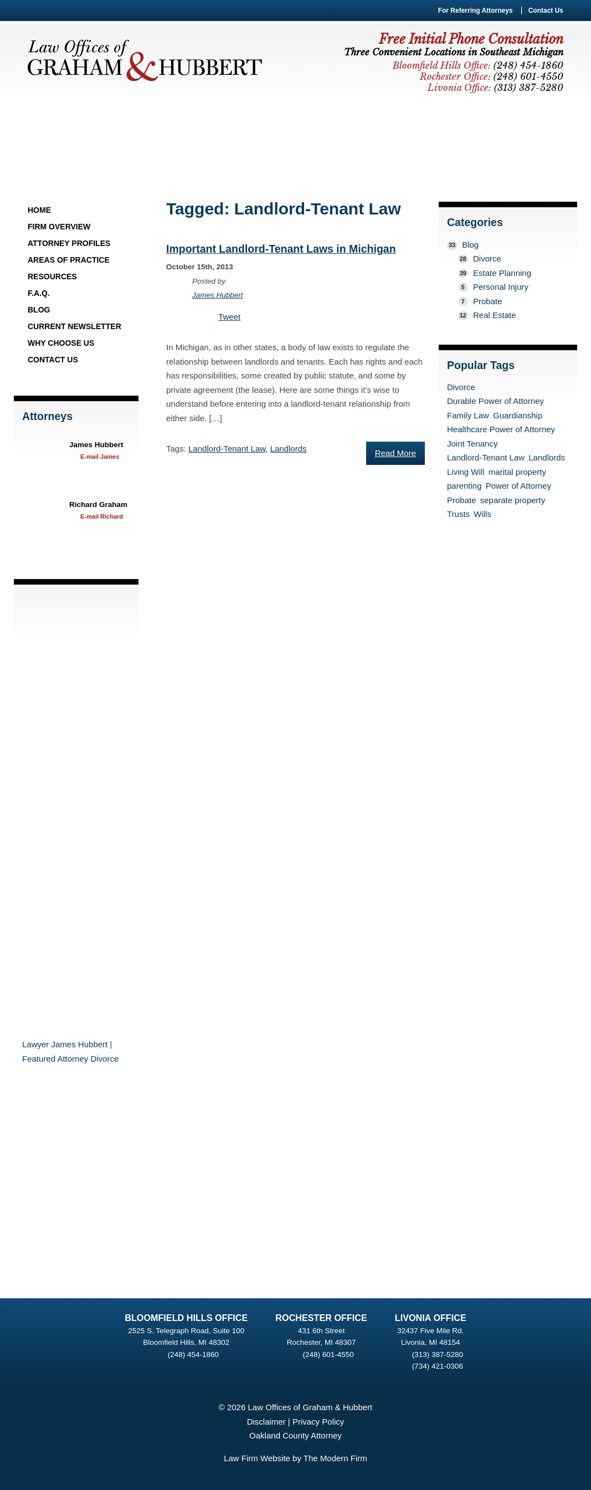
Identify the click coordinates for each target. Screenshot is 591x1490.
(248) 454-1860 (193, 1354)
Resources (52, 276)
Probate (487, 301)
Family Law (468, 415)
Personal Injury (500, 286)
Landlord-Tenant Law (226, 448)
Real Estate (494, 315)
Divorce (487, 258)
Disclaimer (266, 1421)
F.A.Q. (39, 293)
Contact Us (545, 10)
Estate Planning (502, 273)
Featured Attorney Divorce (70, 1058)
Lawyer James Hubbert (64, 1044)
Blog (39, 309)
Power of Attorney (518, 486)
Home (39, 210)
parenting (464, 486)
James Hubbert (96, 445)
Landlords (288, 448)
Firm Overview (59, 226)
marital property (517, 472)
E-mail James (99, 456)
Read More (395, 453)
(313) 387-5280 (437, 1354)
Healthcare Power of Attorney (501, 429)
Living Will (466, 472)
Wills (482, 514)
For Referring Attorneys (475, 10)
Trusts (458, 514)
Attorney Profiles (69, 243)
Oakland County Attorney (295, 1435)
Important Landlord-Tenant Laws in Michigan (281, 249)
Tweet (229, 316)
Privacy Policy (318, 1421)
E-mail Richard (101, 516)
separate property (513, 500)
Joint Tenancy (472, 443)
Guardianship (517, 415)
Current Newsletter (74, 326)
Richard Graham (98, 504)
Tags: (177, 448)
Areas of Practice (69, 259)
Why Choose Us (61, 343)
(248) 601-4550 (327, 1354)
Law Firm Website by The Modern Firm (295, 1458)
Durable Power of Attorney (495, 401)
